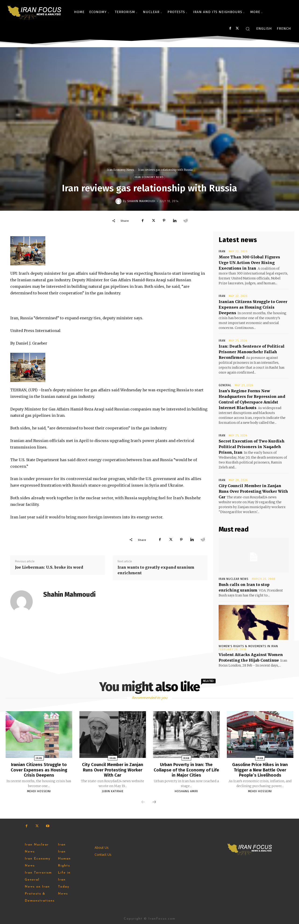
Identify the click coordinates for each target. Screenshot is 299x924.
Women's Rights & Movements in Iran (248, 646)
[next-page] (154, 802)
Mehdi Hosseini (39, 790)
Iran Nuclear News (234, 579)
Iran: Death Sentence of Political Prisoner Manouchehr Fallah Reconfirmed (252, 352)
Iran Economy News (120, 169)
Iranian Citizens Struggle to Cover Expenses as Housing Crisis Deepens (253, 307)
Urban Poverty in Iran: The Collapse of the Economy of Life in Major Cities (186, 770)
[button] (247, 28)
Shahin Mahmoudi (141, 201)
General (225, 385)
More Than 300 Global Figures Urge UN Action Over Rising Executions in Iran (249, 263)
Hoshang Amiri (186, 790)
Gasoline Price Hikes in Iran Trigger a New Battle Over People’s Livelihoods (260, 770)
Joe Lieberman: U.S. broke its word (49, 567)
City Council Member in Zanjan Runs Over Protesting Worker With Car (253, 491)
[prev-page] (143, 802)
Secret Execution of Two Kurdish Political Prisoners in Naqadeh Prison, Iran (252, 447)
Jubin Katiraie (113, 790)
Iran (222, 251)
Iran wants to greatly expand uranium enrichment (155, 570)
